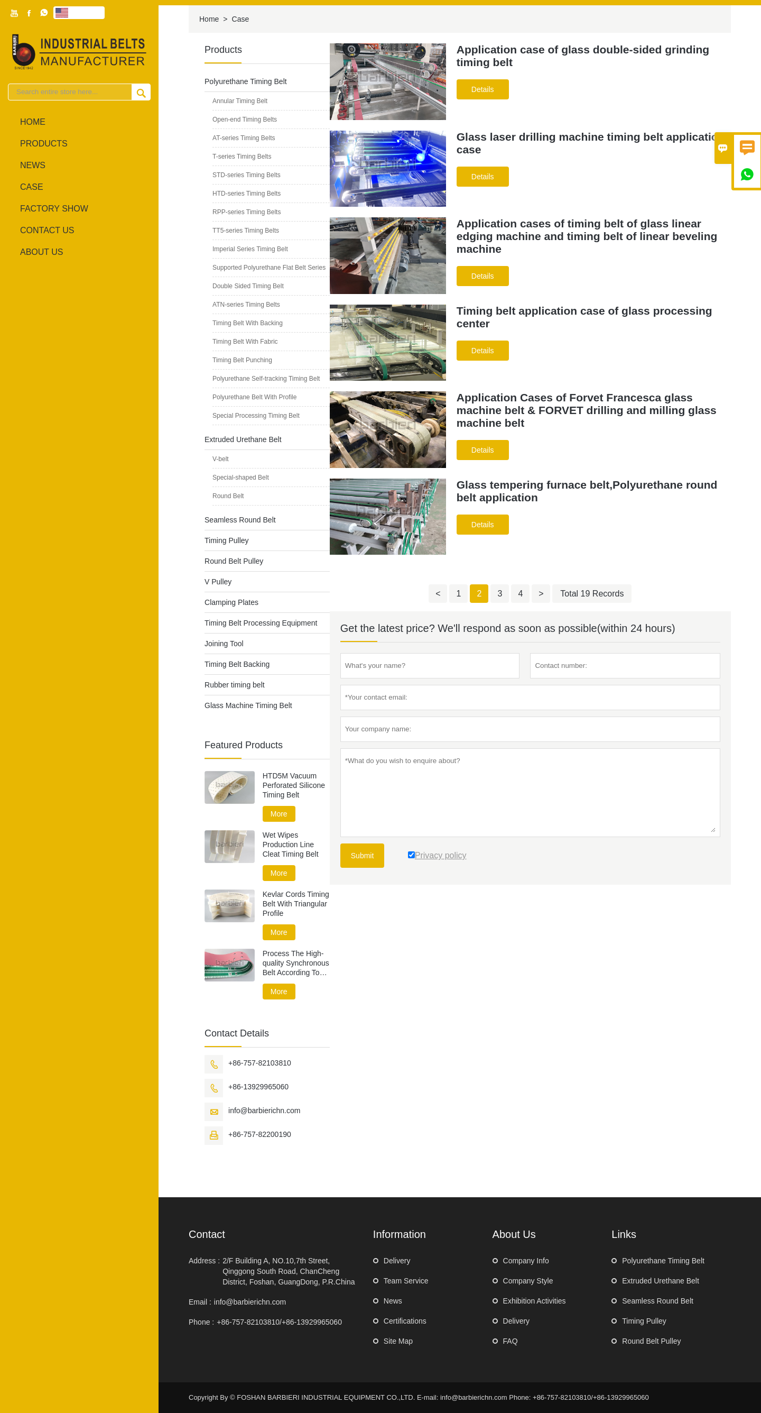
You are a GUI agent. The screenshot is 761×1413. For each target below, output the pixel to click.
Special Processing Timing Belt (256, 415)
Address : (204, 1260)
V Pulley (218, 581)
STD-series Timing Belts (246, 175)
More (279, 814)
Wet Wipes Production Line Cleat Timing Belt (291, 844)
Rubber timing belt (235, 685)
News (32, 165)
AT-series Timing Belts (243, 138)
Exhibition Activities (534, 1301)
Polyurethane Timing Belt (246, 81)
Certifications (405, 1321)
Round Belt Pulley (234, 561)
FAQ (510, 1341)
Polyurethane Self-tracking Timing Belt (266, 378)
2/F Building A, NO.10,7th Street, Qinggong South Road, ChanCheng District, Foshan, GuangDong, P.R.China (288, 1271)
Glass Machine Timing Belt (248, 705)
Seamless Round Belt (240, 520)
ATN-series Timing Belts (246, 304)
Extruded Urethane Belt (243, 439)
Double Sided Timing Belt (248, 286)
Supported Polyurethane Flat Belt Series (269, 267)
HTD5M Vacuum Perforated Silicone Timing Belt (294, 785)
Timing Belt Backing (237, 664)
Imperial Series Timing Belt (250, 249)
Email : (200, 1302)
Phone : (201, 1322)
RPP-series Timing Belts (246, 212)
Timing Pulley (227, 540)
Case (31, 186)
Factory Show (54, 208)
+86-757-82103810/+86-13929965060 (279, 1322)
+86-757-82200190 (259, 1134)
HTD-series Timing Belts (246, 193)
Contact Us (47, 230)
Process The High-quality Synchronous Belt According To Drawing (296, 963)
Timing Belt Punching (242, 360)
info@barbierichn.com (264, 1110)
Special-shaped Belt (240, 477)
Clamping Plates (231, 602)
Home (32, 121)
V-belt (220, 459)
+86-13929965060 (258, 1086)
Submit (362, 855)
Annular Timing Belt (239, 101)
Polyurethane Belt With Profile (254, 397)
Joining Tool (224, 643)
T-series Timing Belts (241, 156)
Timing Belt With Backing (247, 323)
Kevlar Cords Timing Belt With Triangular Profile (296, 903)
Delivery (397, 1260)
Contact (207, 1234)
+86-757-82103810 (259, 1063)
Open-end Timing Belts (244, 119)
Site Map (398, 1341)
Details (482, 89)
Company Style (528, 1281)
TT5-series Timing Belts (245, 230)
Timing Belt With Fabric (245, 341)
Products (44, 143)
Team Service (406, 1281)
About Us (41, 251)
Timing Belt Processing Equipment (261, 623)
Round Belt (228, 496)
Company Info (526, 1260)
